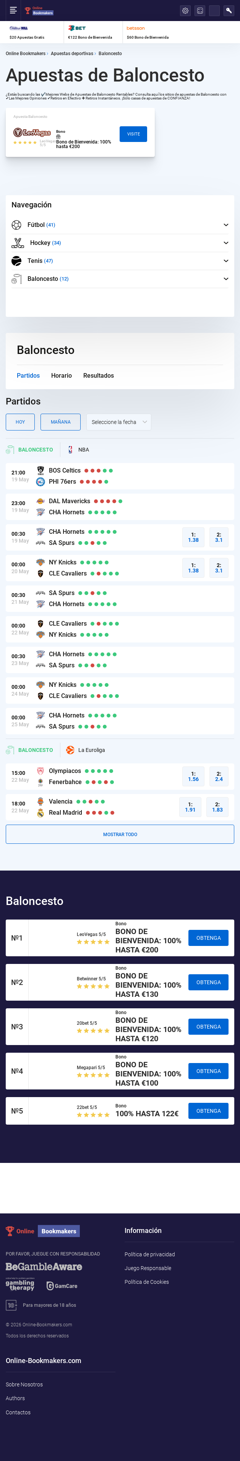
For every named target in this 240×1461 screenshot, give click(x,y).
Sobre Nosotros (24, 1384)
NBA (77, 449)
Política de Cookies (147, 1282)
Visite (133, 134)
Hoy (20, 422)
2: (219, 537)
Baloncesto (29, 449)
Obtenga (208, 938)
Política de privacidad (150, 1254)
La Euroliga (85, 750)
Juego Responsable (148, 1268)
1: (193, 537)
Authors (15, 1398)
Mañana (61, 422)
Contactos (18, 1412)
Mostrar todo (120, 834)
